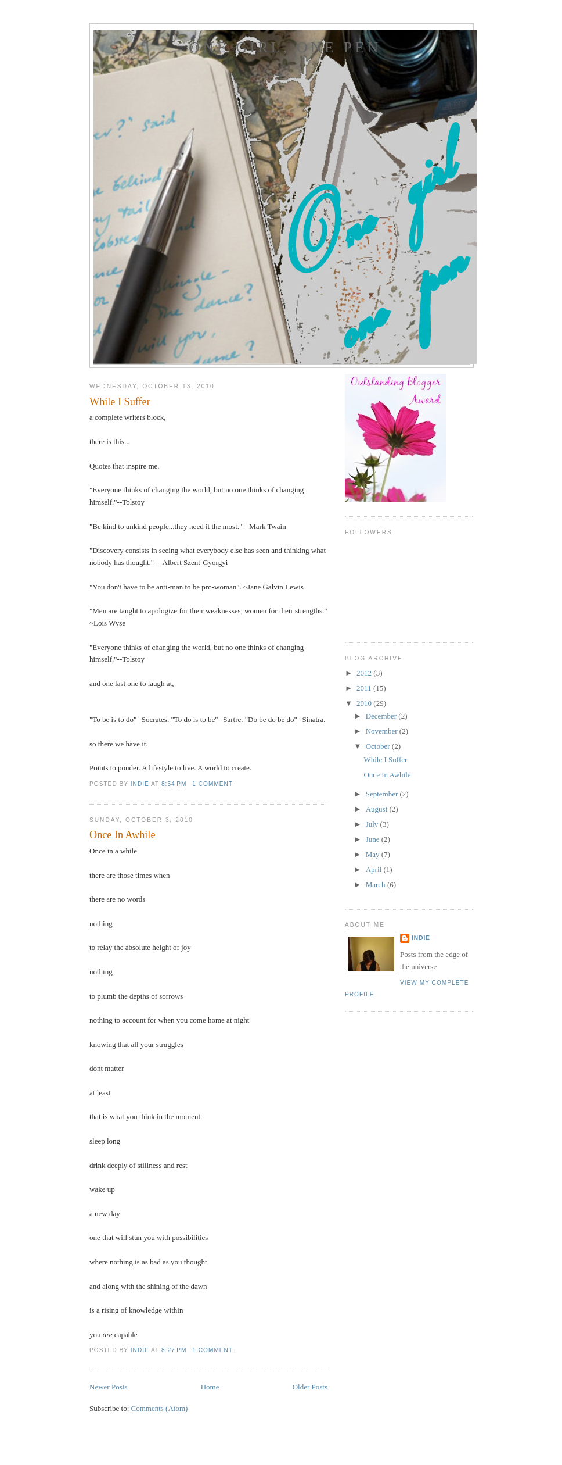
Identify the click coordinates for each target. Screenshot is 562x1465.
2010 (364, 703)
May (373, 854)
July (373, 824)
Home (210, 1386)
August (378, 809)
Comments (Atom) (159, 1408)
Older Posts (310, 1386)
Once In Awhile (122, 835)
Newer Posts (108, 1386)
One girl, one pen (285, 47)
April (375, 869)
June (373, 839)
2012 (364, 673)
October (379, 746)
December (382, 716)
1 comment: (214, 784)
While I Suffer (119, 402)
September (383, 793)
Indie (421, 938)
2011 (364, 688)
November (382, 731)
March (376, 884)
